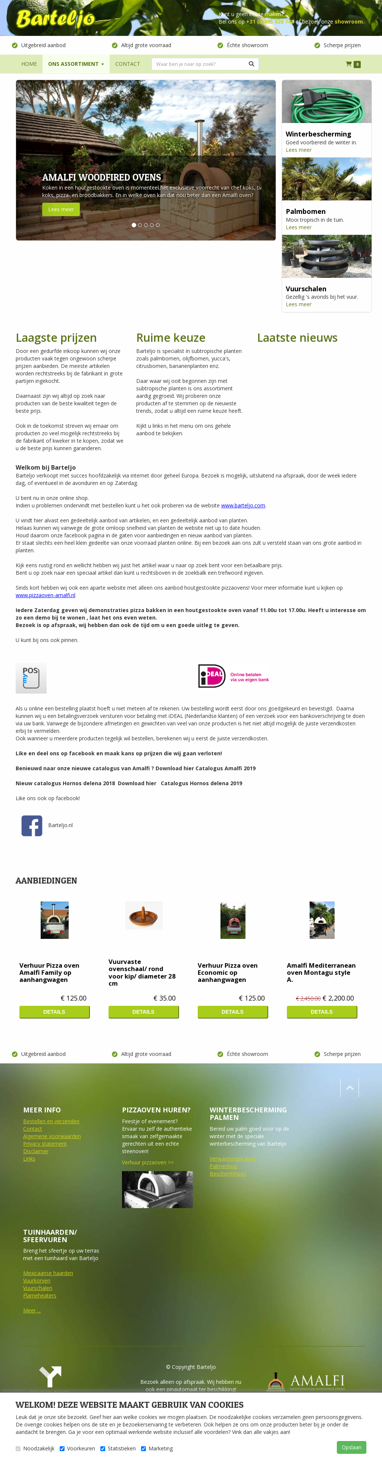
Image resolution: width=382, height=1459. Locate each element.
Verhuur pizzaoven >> (148, 1162)
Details (54, 1012)
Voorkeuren (77, 1448)
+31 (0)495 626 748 (270, 21)
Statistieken (118, 1448)
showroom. (349, 21)
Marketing (157, 1448)
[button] (35, 160)
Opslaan (351, 1447)
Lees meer (61, 209)
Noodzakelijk (35, 1448)
